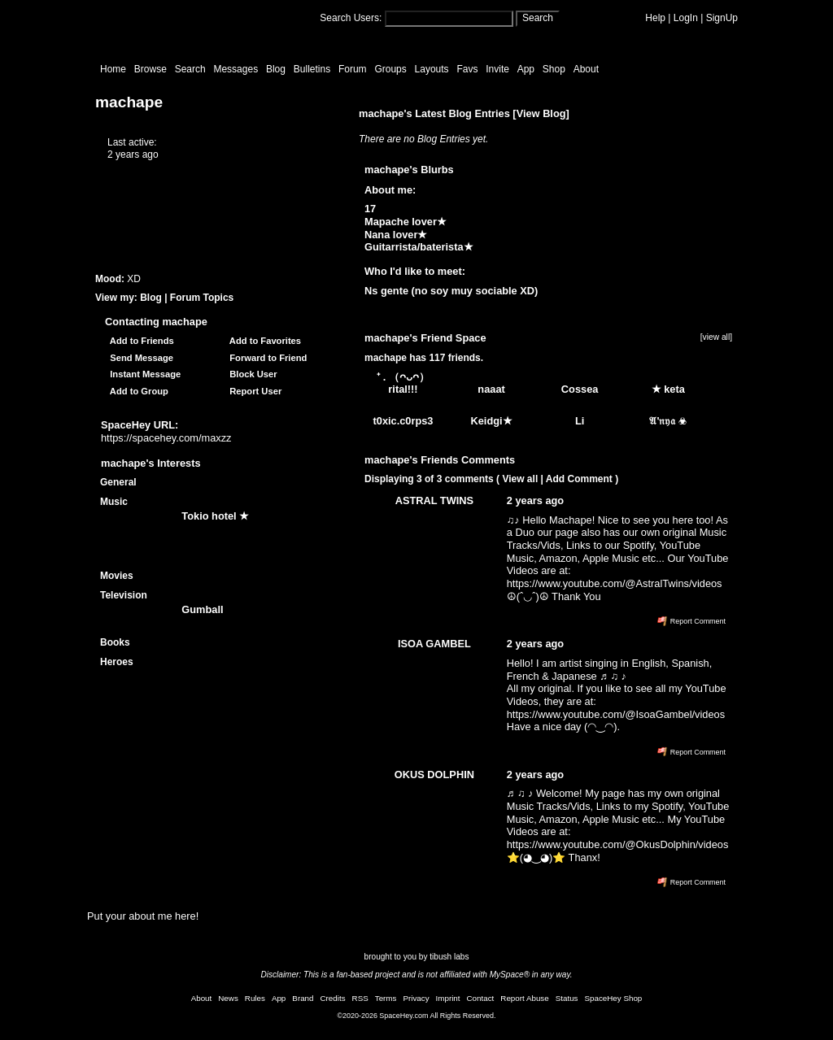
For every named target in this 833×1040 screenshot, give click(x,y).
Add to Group (136, 391)
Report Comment (691, 621)
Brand (302, 998)
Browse (150, 69)
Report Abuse (524, 998)
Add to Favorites (263, 341)
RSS (360, 998)
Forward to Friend (266, 358)
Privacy (416, 998)
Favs (467, 69)
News (228, 998)
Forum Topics (201, 297)
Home (113, 69)
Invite (497, 69)
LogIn (686, 18)
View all (520, 479)
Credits (333, 998)
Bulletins (312, 69)
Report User (253, 391)
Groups (390, 69)
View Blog (541, 113)
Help (655, 18)
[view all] (716, 337)
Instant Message (143, 374)
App (525, 69)
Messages (235, 69)
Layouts (432, 69)
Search (537, 18)
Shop (554, 69)
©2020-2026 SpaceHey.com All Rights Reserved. (416, 1016)
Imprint (448, 998)
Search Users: (351, 18)
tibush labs (449, 956)
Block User (251, 374)
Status (567, 998)
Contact (481, 998)
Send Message (139, 358)
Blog (276, 69)
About (586, 69)
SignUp (722, 18)
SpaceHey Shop (614, 998)
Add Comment (579, 479)
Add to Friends (139, 341)
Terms (386, 998)
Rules (255, 998)
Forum (352, 69)
